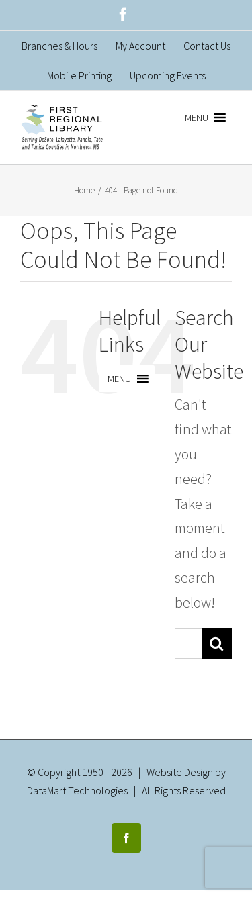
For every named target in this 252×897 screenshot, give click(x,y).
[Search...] (188, 643)
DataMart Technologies (77, 790)
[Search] (217, 643)
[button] (196, 117)
